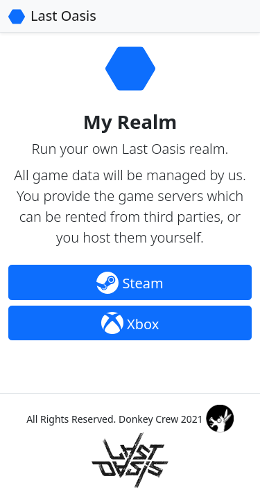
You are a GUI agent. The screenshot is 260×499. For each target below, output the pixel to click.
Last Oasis (63, 15)
